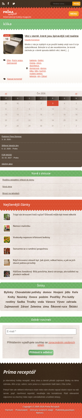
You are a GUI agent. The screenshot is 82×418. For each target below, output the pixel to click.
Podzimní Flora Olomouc (12, 136)
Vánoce (50, 301)
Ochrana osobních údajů (41, 410)
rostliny (10, 301)
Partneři (9, 410)
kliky (36, 71)
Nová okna (7, 186)
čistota (32, 63)
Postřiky (55, 297)
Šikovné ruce (59, 306)
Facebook (8, 3)
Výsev (60, 301)
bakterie (33, 60)
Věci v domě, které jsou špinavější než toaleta (52, 35)
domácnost (34, 68)
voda (41, 301)
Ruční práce (17, 60)
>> (76, 93)
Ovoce (33, 297)
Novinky (22, 297)
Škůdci (73, 306)
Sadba (21, 301)
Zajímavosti (12, 63)
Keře (75, 292)
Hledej (76, 4)
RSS (3, 3)
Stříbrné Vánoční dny (10, 145)
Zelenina (36, 306)
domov (43, 68)
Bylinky (8, 292)
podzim (43, 297)
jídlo (67, 292)
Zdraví (44, 76)
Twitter (13, 3)
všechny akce (7, 164)
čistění (40, 60)
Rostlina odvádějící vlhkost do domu (18, 180)
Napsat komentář (14, 79)
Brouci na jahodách (10, 193)
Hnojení (58, 292)
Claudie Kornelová (32, 40)
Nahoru (39, 412)
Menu (73, 13)
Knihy (11, 297)
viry (38, 76)
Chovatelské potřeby (28, 292)
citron (38, 63)
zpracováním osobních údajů (56, 343)
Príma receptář (10, 13)
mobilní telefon (36, 74)
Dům (9, 60)
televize (33, 76)
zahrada (71, 301)
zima (46, 306)
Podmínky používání (65, 410)
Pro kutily (68, 297)
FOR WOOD (7, 155)
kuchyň (42, 71)
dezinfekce (34, 66)
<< (6, 93)
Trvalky (31, 301)
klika (32, 71)
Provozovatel (21, 410)
